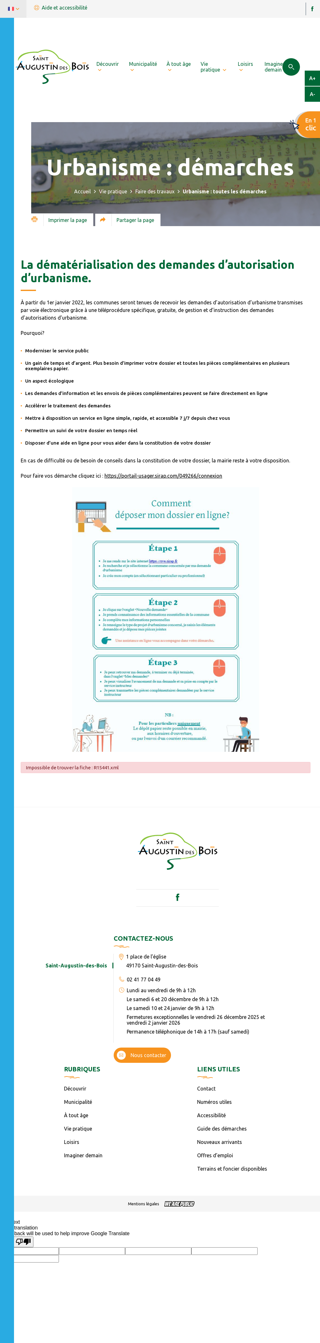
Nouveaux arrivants (219, 1142)
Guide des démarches (222, 1129)
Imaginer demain (83, 1155)
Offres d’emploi (215, 1155)
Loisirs (71, 1142)
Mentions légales (143, 1203)
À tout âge (76, 1115)
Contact (206, 1088)
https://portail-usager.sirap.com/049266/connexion (163, 476)
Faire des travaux (154, 191)
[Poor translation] (23, 1241)
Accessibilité (211, 1115)
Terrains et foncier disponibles (232, 1169)
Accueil (82, 191)
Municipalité (78, 1102)
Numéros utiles (214, 1102)
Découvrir (75, 1088)
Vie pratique (113, 191)
